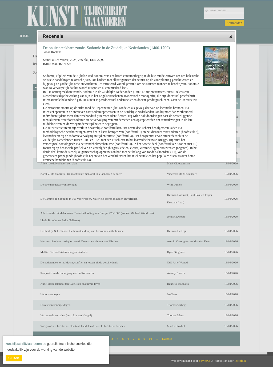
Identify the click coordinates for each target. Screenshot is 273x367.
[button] (231, 36)
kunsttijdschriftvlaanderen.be (26, 344)
